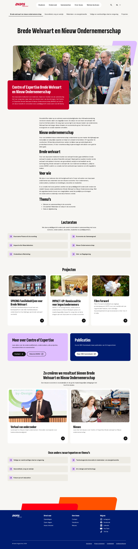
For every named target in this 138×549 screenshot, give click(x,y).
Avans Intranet (48, 525)
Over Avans (79, 5)
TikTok (106, 532)
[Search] (111, 5)
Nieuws (74, 525)
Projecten (124, 14)
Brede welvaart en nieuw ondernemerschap (25, 14)
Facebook (107, 522)
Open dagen (48, 522)
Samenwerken (66, 5)
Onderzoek (53, 5)
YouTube (106, 528)
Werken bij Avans (93, 5)
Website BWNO (36, 354)
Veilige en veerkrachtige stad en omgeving (104, 14)
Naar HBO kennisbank (86, 354)
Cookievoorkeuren (121, 543)
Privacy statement (99, 543)
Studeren (41, 5)
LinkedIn (106, 525)
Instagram (107, 519)
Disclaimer (89, 543)
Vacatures (75, 522)
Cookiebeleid (110, 543)
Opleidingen (48, 519)
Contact (19, 354)
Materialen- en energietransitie (76, 14)
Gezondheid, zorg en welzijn (54, 14)
